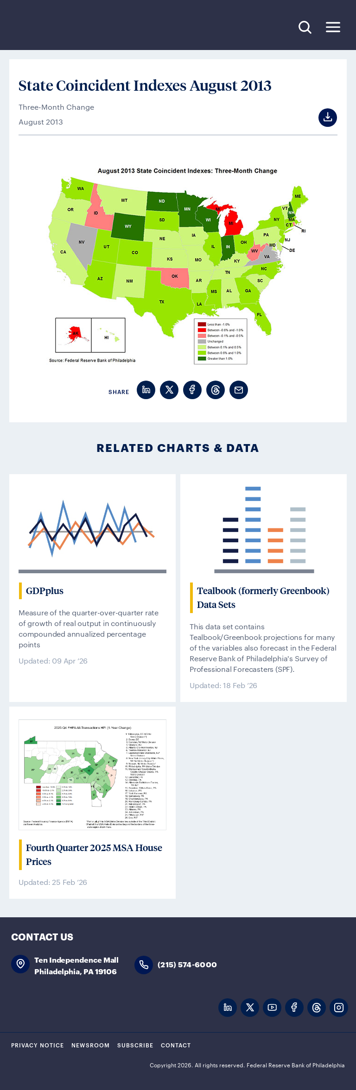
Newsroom (90, 1044)
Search (305, 27)
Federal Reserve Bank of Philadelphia (73, 27)
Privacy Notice (37, 1044)
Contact (176, 1044)
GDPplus (45, 590)
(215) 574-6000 (187, 963)
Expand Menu (333, 27)
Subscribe (135, 1044)
